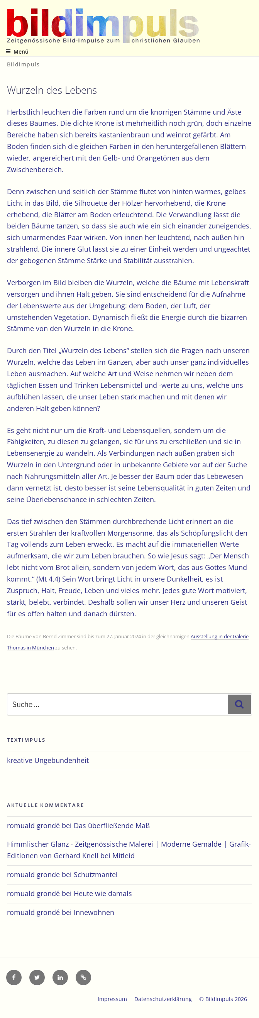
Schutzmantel (96, 874)
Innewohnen (94, 912)
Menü (17, 51)
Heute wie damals (103, 893)
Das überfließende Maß (112, 825)
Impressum (112, 999)
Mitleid (123, 855)
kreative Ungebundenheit (48, 760)
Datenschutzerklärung (163, 999)
